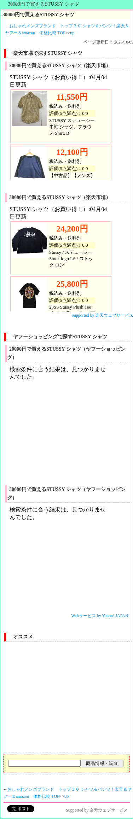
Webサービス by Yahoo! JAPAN (99, 615)
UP (66, 796)
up (72, 32)
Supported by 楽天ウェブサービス (97, 810)
